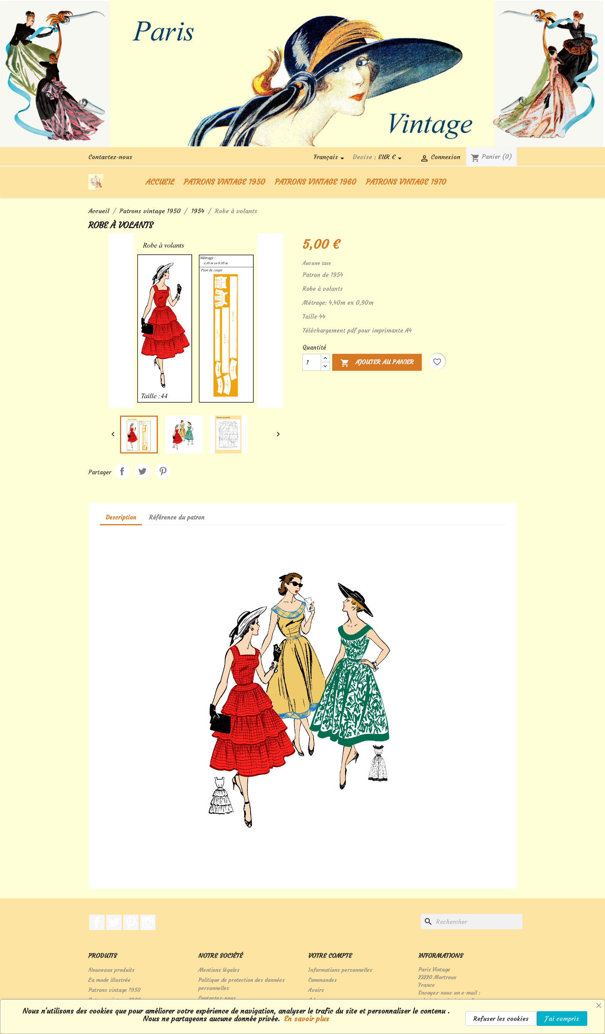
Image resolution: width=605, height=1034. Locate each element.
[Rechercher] (471, 921)
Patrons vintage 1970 (406, 182)
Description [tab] (121, 517)
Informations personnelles (340, 969)
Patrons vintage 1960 (315, 182)
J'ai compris (562, 1018)
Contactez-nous (110, 157)
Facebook (97, 922)
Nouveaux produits (111, 969)
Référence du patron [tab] (176, 517)
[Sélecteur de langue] (330, 158)
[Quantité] (311, 362)
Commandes (322, 979)
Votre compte (330, 955)
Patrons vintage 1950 (224, 182)
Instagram (147, 922)
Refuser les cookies (501, 1018)
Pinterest (163, 471)
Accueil (160, 182)
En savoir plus (305, 1018)
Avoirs (316, 989)
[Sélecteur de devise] (391, 158)
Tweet (142, 471)
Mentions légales (219, 969)
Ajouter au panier (377, 363)
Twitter (114, 922)
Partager (122, 471)
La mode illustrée (109, 979)
